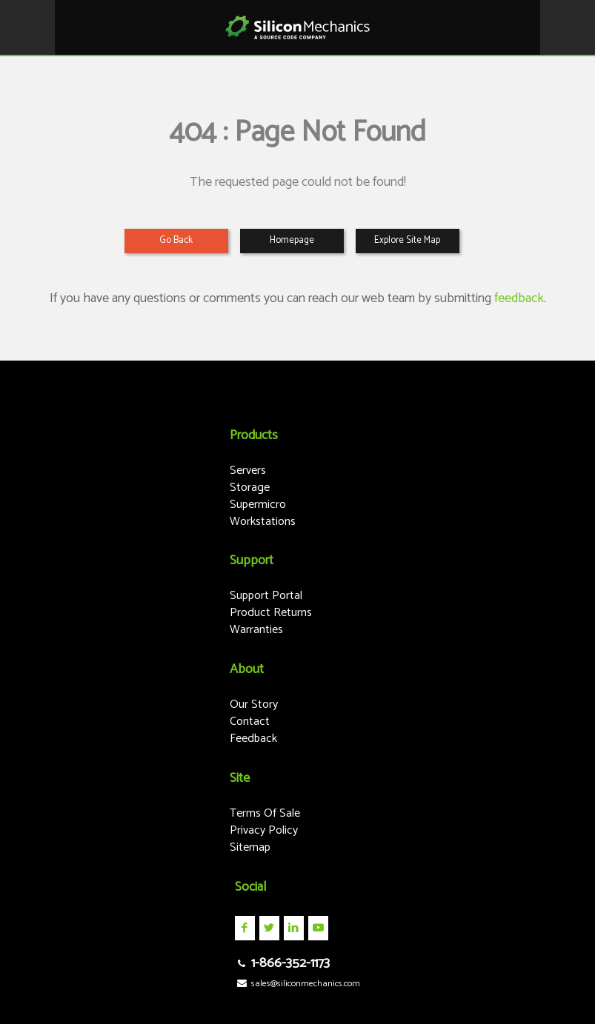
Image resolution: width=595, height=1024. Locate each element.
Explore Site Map (407, 240)
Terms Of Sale (265, 813)
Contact (250, 722)
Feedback (253, 739)
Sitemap (250, 847)
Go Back (176, 240)
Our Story (254, 705)
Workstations (263, 522)
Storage (250, 488)
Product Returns (271, 613)
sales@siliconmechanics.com (297, 983)
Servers (248, 471)
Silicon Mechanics (297, 27)
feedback (519, 298)
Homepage (292, 240)
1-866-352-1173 (282, 963)
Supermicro (258, 505)
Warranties (256, 630)
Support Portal (266, 596)
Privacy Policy (264, 830)
